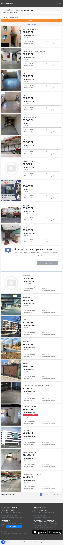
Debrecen (26, 205)
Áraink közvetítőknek (39, 516)
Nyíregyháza (26, 298)
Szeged (25, 227)
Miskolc (25, 139)
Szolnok (25, 183)
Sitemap (12, 543)
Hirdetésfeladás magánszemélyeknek (12, 518)
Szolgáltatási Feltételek (25, 542)
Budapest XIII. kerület (29, 407)
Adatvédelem (34, 542)
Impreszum (16, 542)
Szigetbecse (26, 276)
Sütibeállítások (18, 543)
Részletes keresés (31, 24)
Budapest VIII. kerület (29, 161)
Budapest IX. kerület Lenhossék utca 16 (35, 51)
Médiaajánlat (41, 542)
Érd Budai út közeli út (29, 452)
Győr (24, 320)
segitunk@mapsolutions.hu (14, 523)
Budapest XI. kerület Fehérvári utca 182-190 (36, 386)
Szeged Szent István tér (30, 117)
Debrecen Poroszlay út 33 (30, 29)
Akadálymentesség (5, 543)
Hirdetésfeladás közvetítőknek (41, 518)
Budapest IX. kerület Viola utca (32, 474)
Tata (24, 73)
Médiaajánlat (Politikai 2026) (51, 542)
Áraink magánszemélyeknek (9, 516)
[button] (3, 541)
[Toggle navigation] (59, 3)
